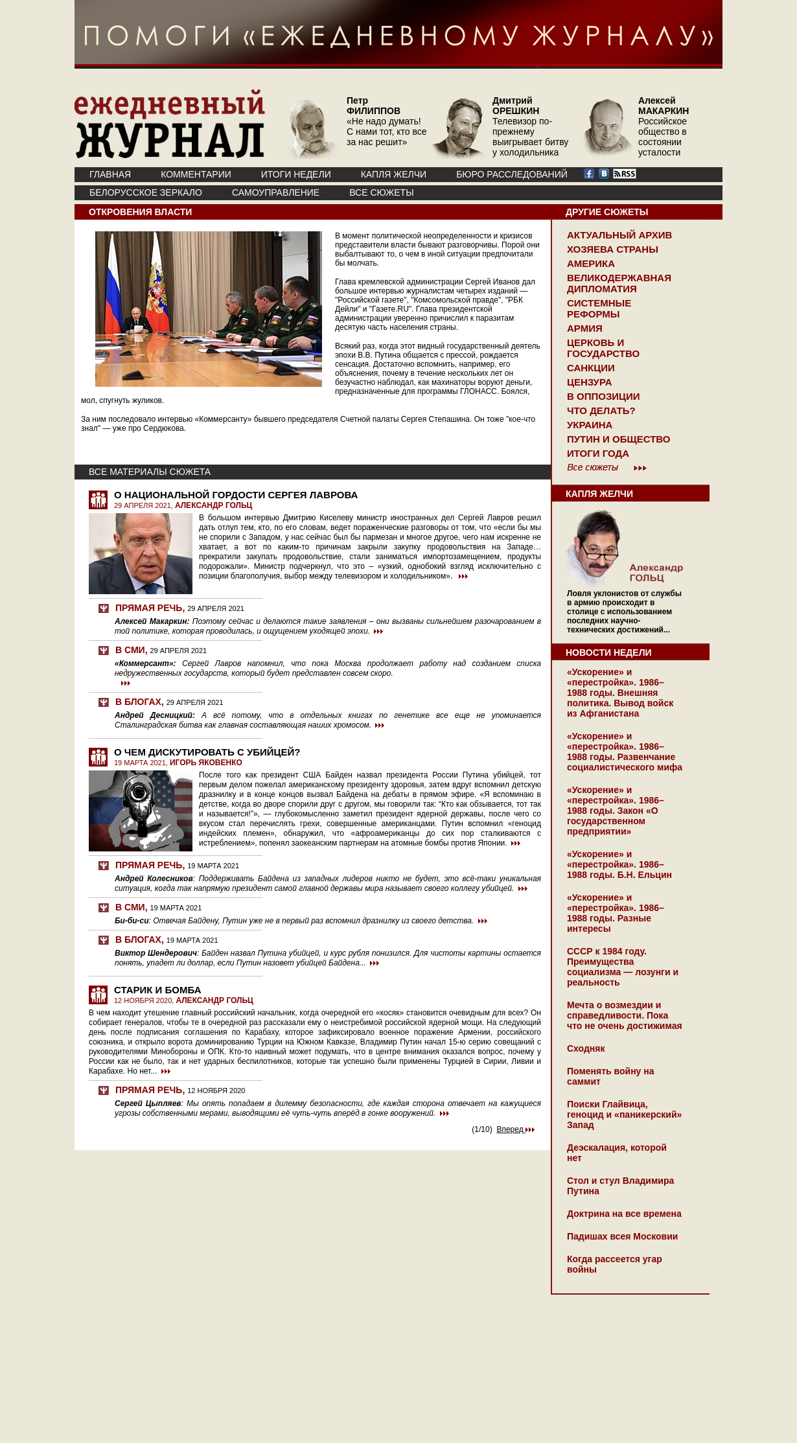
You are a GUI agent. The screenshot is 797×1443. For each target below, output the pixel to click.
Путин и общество (619, 438)
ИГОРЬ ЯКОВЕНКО (206, 762)
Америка (591, 263)
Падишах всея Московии (622, 1236)
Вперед (515, 1129)
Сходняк (586, 1048)
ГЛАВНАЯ (110, 174)
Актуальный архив (619, 234)
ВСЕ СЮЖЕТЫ (381, 192)
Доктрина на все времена (624, 1213)
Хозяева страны (612, 249)
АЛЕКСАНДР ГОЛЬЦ (213, 505)
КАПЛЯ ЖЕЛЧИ (393, 174)
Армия (585, 328)
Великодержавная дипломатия (619, 283)
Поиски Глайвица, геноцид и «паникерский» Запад (624, 1114)
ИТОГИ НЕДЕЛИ (296, 174)
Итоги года (598, 453)
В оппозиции (603, 396)
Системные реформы (599, 308)
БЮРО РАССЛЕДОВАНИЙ (512, 174)
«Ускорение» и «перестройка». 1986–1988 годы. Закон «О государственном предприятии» (615, 811)
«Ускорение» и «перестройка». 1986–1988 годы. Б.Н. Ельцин (619, 864)
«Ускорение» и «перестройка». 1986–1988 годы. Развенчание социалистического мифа (624, 751)
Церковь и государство (603, 348)
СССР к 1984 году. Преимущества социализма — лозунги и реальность (622, 966)
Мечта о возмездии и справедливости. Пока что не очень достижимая (624, 1015)
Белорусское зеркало (145, 192)
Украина (589, 424)
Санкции (591, 367)
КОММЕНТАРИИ (196, 174)
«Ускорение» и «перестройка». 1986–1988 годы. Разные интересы (615, 913)
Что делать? (601, 410)
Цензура (589, 381)
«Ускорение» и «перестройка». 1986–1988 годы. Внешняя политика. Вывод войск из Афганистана (620, 693)
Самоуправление (275, 192)
